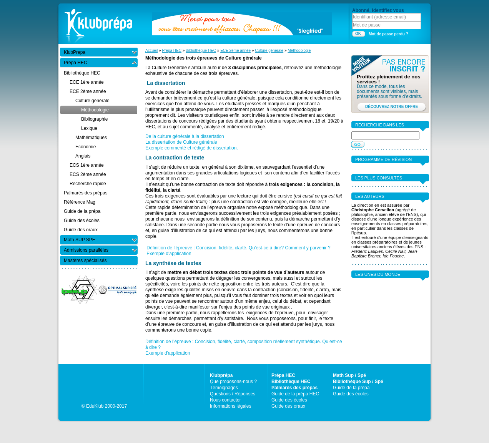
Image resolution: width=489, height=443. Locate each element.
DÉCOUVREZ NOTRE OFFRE (391, 107)
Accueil (151, 50)
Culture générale (269, 50)
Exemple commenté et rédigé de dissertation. (191, 148)
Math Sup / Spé (349, 375)
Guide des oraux (288, 406)
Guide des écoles (289, 400)
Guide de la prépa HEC (295, 394)
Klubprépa (221, 375)
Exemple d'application (168, 253)
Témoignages (224, 387)
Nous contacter (225, 400)
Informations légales (230, 406)
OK (358, 34)
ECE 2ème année (235, 50)
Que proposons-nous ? (233, 381)
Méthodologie (299, 50)
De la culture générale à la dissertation (184, 136)
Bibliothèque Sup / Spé (358, 381)
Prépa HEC (171, 50)
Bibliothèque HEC (201, 50)
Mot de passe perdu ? (388, 34)
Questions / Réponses (232, 394)
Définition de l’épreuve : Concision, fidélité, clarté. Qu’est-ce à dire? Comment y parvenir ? (239, 248)
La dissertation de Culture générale (181, 142)
